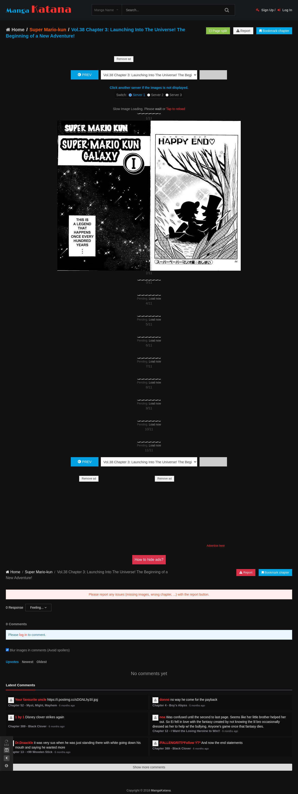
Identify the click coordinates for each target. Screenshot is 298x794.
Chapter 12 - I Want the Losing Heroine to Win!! (186, 726)
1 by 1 (19, 712)
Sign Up (265, 10)
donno (164, 695)
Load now (155, 294)
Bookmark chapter (274, 31)
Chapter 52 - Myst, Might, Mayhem (32, 700)
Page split (218, 31)
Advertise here (216, 541)
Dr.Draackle (24, 738)
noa (162, 712)
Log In (285, 10)
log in (23, 630)
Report (243, 31)
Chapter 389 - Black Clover (27, 721)
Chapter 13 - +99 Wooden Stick (30, 747)
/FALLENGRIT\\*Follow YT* (179, 738)
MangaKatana (161, 785)
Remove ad (124, 59)
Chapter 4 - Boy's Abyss (169, 700)
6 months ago (67, 700)
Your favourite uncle (30, 695)
